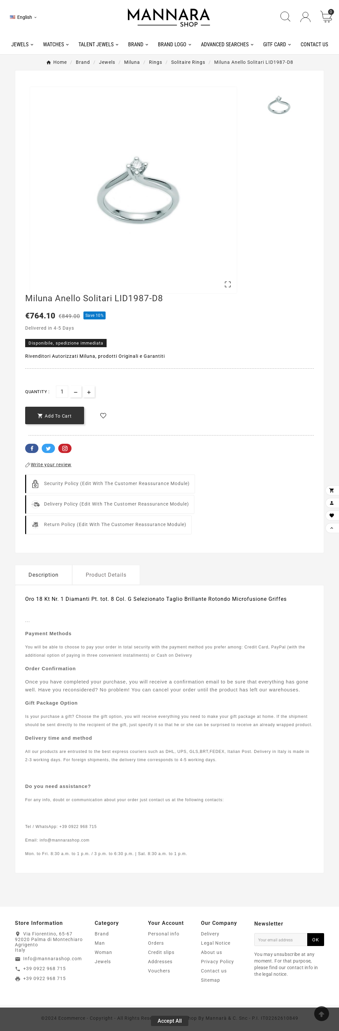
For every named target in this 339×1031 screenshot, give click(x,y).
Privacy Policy (217, 961)
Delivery (210, 933)
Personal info (163, 933)
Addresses (160, 961)
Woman (103, 952)
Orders (156, 943)
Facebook (31, 448)
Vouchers (159, 970)
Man (100, 943)
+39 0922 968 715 (44, 968)
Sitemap (210, 980)
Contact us (214, 970)
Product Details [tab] (106, 575)
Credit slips (161, 952)
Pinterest (65, 448)
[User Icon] (305, 17)
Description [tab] (43, 575)
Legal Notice (215, 943)
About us (211, 952)
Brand (102, 933)
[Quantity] (62, 392)
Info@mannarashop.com (52, 958)
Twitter (48, 448)
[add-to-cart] (54, 415)
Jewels (103, 961)
